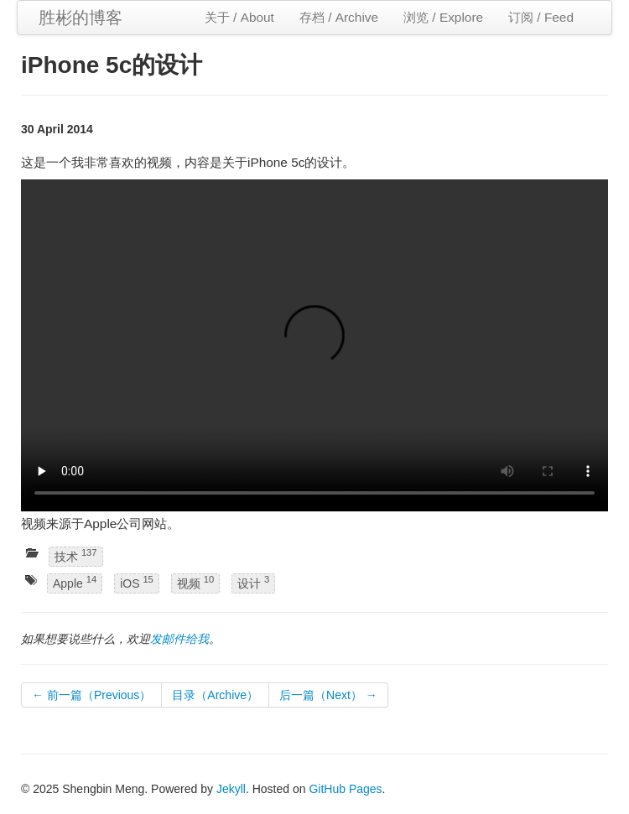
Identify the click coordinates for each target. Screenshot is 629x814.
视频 (195, 583)
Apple (74, 583)
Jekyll (231, 789)
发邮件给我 (179, 638)
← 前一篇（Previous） (91, 695)
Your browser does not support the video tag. (314, 345)
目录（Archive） (215, 695)
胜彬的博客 (80, 17)
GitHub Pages (345, 789)
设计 (253, 583)
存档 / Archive (338, 17)
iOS (136, 583)
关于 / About (239, 17)
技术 (76, 555)
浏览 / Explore (443, 17)
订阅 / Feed (541, 17)
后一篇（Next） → (328, 695)
